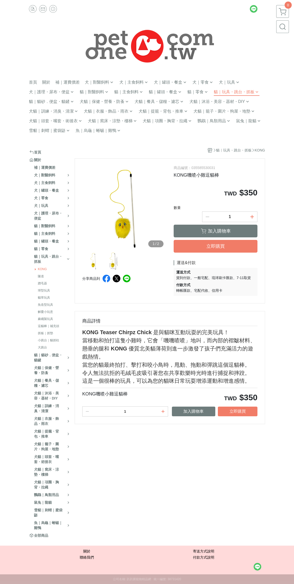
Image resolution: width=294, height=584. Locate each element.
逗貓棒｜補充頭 (48, 326)
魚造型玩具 (45, 304)
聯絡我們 (87, 557)
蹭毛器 (42, 283)
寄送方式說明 (203, 551)
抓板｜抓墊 (45, 333)
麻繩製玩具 (45, 319)
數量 (177, 208)
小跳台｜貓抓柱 (48, 340)
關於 (86, 551)
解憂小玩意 (45, 312)
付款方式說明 (203, 557)
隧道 (41, 276)
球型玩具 (44, 290)
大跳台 (42, 347)
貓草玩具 (44, 297)
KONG (42, 269)
